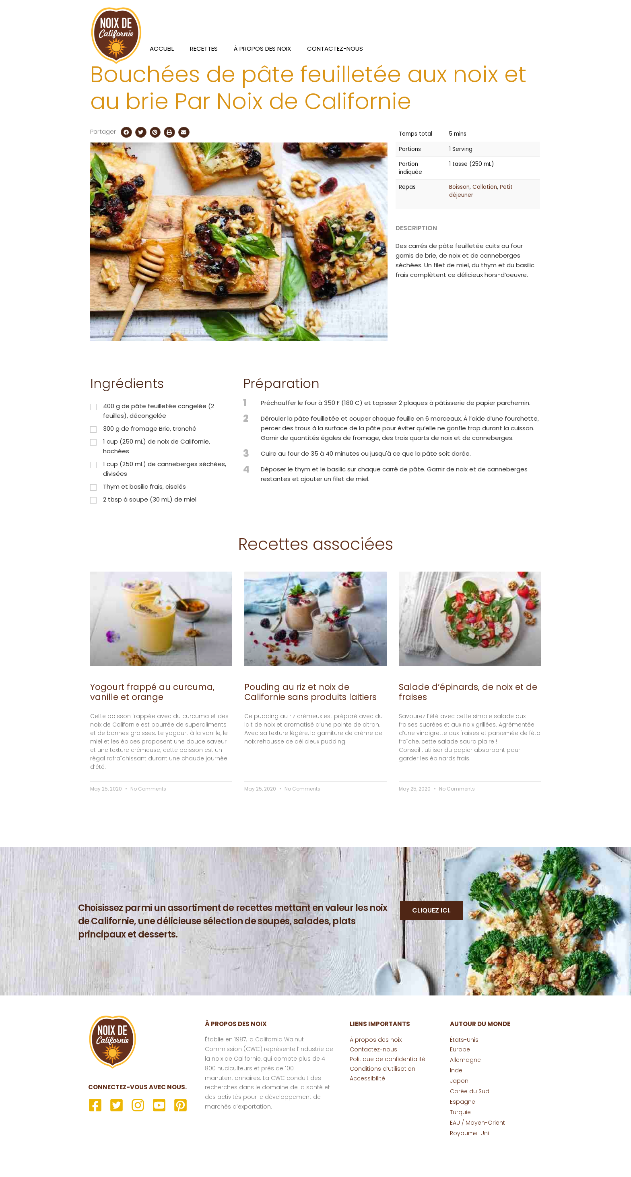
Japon (459, 1112)
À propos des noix (262, 48)
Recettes (204, 48)
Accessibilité (367, 1109)
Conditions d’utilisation (382, 1100)
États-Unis (464, 1071)
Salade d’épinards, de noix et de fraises (468, 722)
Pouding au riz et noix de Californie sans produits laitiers (310, 722)
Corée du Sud (469, 1122)
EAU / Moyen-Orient (477, 1154)
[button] (126, 163)
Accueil (162, 48)
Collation (484, 218)
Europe (460, 1080)
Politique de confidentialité (387, 1090)
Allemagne (465, 1091)
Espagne (462, 1133)
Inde (456, 1101)
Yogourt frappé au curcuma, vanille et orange (152, 722)
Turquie (460, 1143)
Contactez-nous (335, 48)
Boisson (459, 218)
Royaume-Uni (469, 1164)
